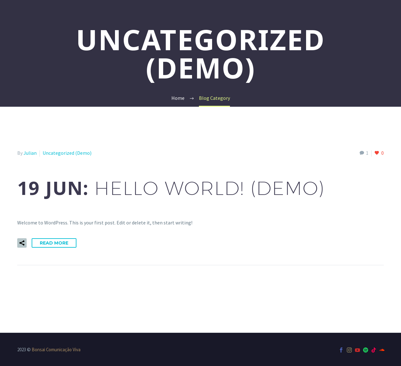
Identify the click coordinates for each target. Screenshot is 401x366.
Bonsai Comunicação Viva (56, 350)
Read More (54, 243)
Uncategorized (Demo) (67, 153)
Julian (30, 153)
